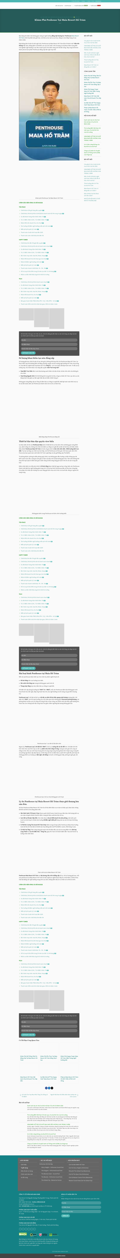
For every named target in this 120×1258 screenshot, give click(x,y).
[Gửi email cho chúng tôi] (26, 1229)
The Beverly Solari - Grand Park (50, 1174)
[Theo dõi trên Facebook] (20, 1229)
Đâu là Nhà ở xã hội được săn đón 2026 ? (91, 195)
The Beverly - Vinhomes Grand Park (51, 1177)
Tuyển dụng (94, 5)
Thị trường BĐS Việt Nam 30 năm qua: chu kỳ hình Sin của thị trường (47, 1115)
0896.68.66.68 (41, 1202)
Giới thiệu (24, 1164)
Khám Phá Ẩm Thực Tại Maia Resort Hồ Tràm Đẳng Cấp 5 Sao (92, 84)
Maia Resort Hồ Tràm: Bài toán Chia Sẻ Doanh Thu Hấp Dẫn (92, 98)
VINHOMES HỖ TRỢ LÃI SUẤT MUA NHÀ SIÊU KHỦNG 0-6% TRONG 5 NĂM (48, 1124)
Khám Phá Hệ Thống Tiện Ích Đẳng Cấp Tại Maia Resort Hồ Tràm (92, 78)
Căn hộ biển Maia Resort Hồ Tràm (50, 17)
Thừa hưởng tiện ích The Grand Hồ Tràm (91, 61)
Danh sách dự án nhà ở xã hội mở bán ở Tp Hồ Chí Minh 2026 (45, 1106)
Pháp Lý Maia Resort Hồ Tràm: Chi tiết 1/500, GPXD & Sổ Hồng (92, 110)
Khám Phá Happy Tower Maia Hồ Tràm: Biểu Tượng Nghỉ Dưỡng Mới (92, 91)
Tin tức (77, 17)
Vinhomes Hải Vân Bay (46, 1164)
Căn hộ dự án (59, 5)
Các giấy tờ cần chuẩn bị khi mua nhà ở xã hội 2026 (92, 42)
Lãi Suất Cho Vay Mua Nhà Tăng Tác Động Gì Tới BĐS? (33, 1096)
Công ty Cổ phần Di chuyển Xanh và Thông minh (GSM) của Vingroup (47, 1144)
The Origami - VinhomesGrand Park (51, 1170)
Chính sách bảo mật (27, 1174)
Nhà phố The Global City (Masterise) (79, 1171)
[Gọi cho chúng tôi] (28, 1229)
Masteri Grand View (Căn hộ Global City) (80, 1180)
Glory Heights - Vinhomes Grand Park (52, 1167)
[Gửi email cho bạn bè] (52, 1088)
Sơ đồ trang (24, 1177)
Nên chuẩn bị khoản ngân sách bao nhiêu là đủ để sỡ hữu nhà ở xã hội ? (92, 55)
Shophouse (68, 5)
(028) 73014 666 (26, 1202)
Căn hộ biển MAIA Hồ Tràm (77, 1164)
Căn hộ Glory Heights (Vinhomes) (78, 1168)
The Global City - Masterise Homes (51, 1180)
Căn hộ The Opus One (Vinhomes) (79, 1174)
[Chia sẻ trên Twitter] (49, 1088)
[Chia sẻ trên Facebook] (46, 1088)
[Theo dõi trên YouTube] (34, 1229)
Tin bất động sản (79, 5)
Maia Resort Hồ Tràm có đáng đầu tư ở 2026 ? (91, 66)
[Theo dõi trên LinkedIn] (31, 1229)
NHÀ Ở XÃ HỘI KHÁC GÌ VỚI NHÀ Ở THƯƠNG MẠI (92, 200)
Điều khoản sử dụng (27, 1171)
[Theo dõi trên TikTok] (23, 1229)
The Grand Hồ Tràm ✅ (68, 17)
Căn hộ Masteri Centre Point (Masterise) (80, 1177)
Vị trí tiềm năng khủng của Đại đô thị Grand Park (41, 1134)
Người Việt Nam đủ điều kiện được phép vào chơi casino (64, 1096)
